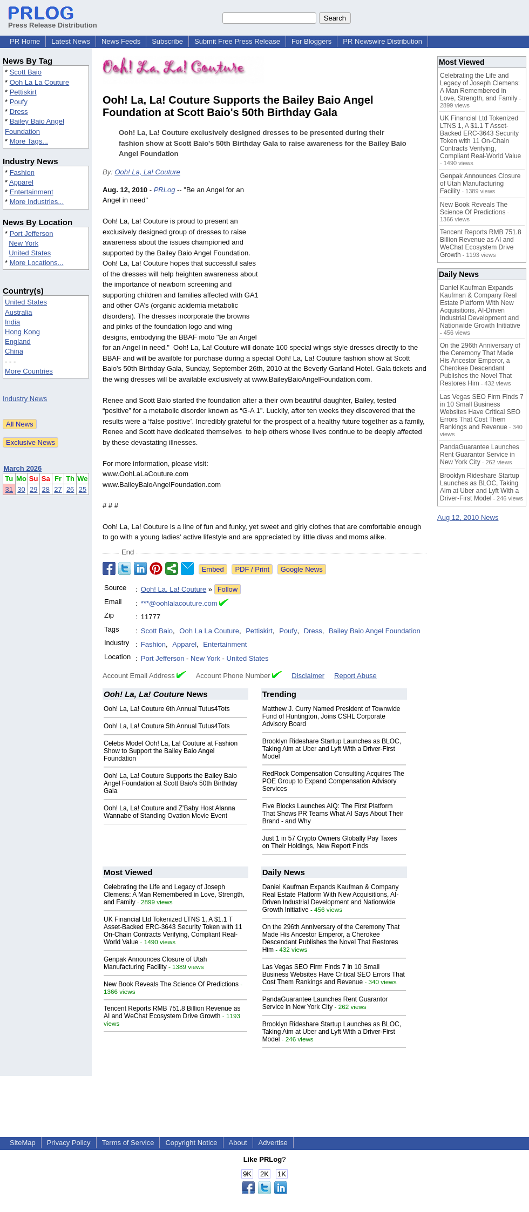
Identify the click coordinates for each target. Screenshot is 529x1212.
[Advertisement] (345, 264)
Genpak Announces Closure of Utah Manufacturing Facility (155, 963)
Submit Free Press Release (237, 41)
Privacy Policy (69, 1143)
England (18, 341)
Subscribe (167, 41)
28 (46, 489)
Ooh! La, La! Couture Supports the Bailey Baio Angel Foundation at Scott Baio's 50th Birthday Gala (171, 783)
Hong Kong (22, 332)
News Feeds (120, 41)
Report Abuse (355, 676)
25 (82, 489)
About (238, 1143)
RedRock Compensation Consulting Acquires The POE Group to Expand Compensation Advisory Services (333, 781)
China (14, 351)
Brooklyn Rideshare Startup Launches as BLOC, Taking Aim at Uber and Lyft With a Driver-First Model (331, 748)
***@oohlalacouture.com (179, 603)
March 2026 (23, 468)
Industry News (25, 399)
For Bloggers (311, 41)
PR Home (25, 41)
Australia (18, 312)
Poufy (19, 102)
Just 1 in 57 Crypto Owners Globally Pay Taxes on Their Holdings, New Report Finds (329, 842)
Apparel (21, 182)
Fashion (22, 172)
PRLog (164, 190)
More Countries (29, 371)
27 (58, 489)
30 (21, 489)
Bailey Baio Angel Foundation (375, 631)
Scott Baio (26, 72)
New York (23, 243)
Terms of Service (128, 1143)
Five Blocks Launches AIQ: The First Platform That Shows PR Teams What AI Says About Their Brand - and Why (333, 813)
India (12, 322)
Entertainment (31, 192)
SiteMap (23, 1143)
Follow (228, 589)
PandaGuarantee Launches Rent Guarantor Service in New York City (325, 1003)
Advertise (273, 1143)
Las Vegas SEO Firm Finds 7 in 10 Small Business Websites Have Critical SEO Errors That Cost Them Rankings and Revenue (333, 974)
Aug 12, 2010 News (467, 517)
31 (9, 489)
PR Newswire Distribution (382, 41)
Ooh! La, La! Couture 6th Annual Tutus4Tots (167, 709)
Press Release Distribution (52, 21)
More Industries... (37, 202)
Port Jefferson (31, 233)
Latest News (70, 41)
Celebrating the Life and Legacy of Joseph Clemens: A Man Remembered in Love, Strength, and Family (174, 894)
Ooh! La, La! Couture (147, 172)
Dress (19, 111)
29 (33, 489)
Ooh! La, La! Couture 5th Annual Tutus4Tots (167, 726)
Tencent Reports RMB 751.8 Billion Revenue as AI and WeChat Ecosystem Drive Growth (172, 1012)
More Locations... (37, 263)
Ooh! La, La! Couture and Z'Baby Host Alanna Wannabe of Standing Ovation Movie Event (169, 812)
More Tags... (29, 141)
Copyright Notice (191, 1143)
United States (30, 253)
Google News (302, 569)
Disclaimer (307, 676)
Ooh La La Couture (40, 82)
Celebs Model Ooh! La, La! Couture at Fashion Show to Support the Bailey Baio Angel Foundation (171, 751)
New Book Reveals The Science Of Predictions (171, 984)
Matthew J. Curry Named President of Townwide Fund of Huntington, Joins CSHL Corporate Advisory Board (331, 716)
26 (70, 489)
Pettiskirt (23, 92)
